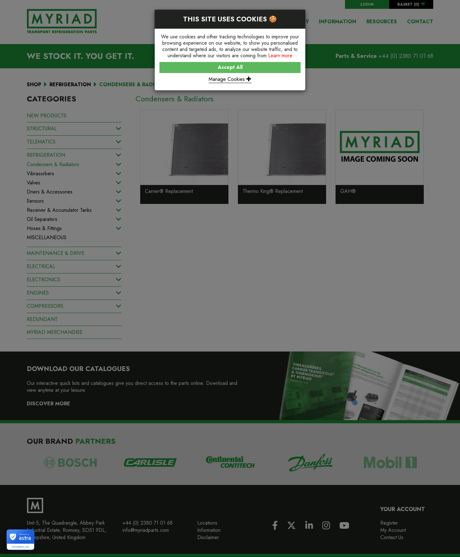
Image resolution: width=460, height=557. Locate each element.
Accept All (230, 67)
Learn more (280, 55)
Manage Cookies (230, 79)
